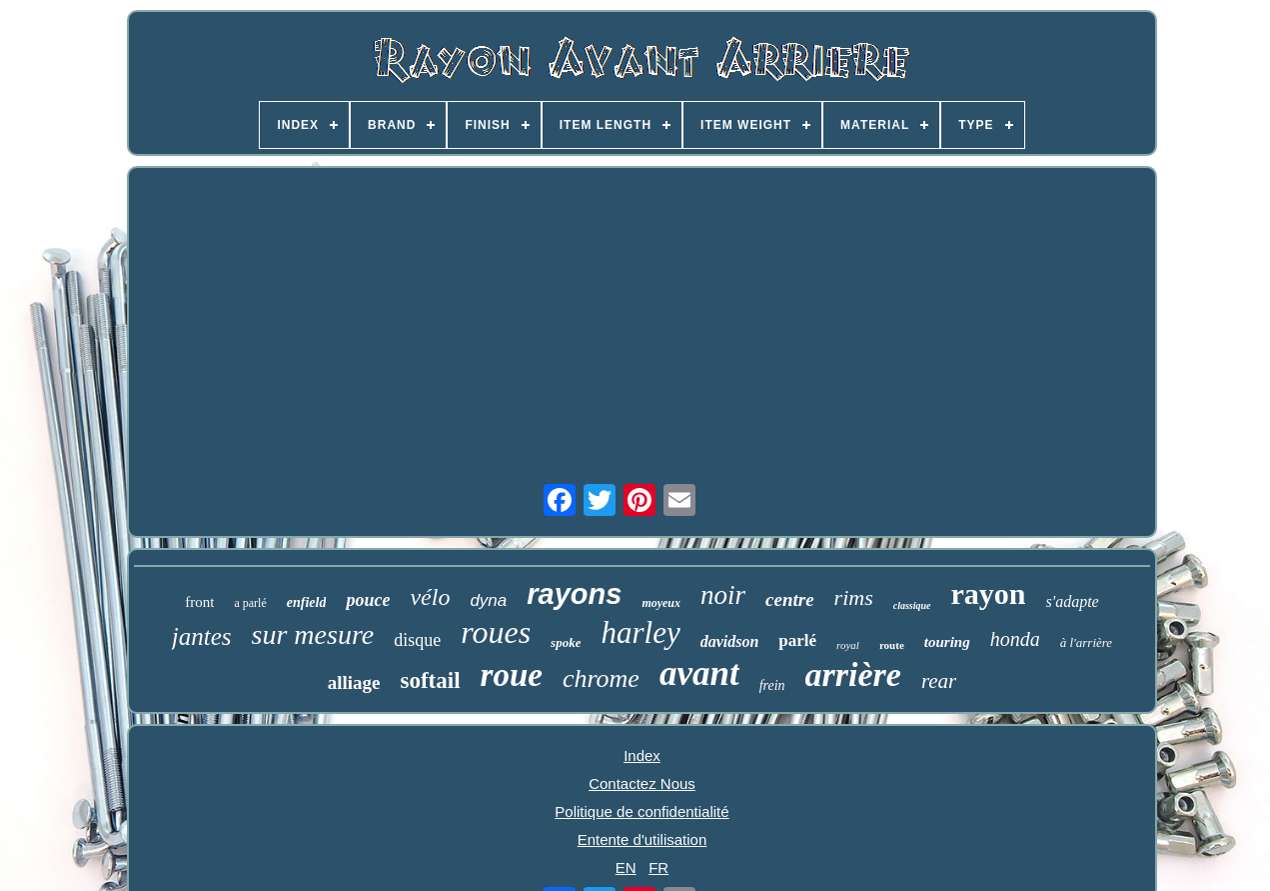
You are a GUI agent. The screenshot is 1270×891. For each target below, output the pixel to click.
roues (496, 632)
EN (626, 867)
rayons (574, 594)
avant (699, 673)
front (199, 602)
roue (512, 675)
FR (658, 867)
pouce (368, 600)
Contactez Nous (642, 783)
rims (853, 597)
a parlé (250, 603)
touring (947, 642)
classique (912, 605)
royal (847, 645)
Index (642, 755)
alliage (354, 682)
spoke (566, 642)
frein (772, 685)
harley (640, 632)
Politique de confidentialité (641, 811)
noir (722, 595)
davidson (729, 641)
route (891, 645)
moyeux (660, 603)
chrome (601, 678)
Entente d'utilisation (642, 839)
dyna (488, 600)
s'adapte (1072, 601)
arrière (853, 674)
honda (1015, 639)
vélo (430, 597)
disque (417, 640)
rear (938, 681)
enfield (307, 602)
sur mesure (313, 634)
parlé (797, 640)
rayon (988, 593)
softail (430, 680)
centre (789, 599)
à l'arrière (1086, 642)
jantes (202, 636)
